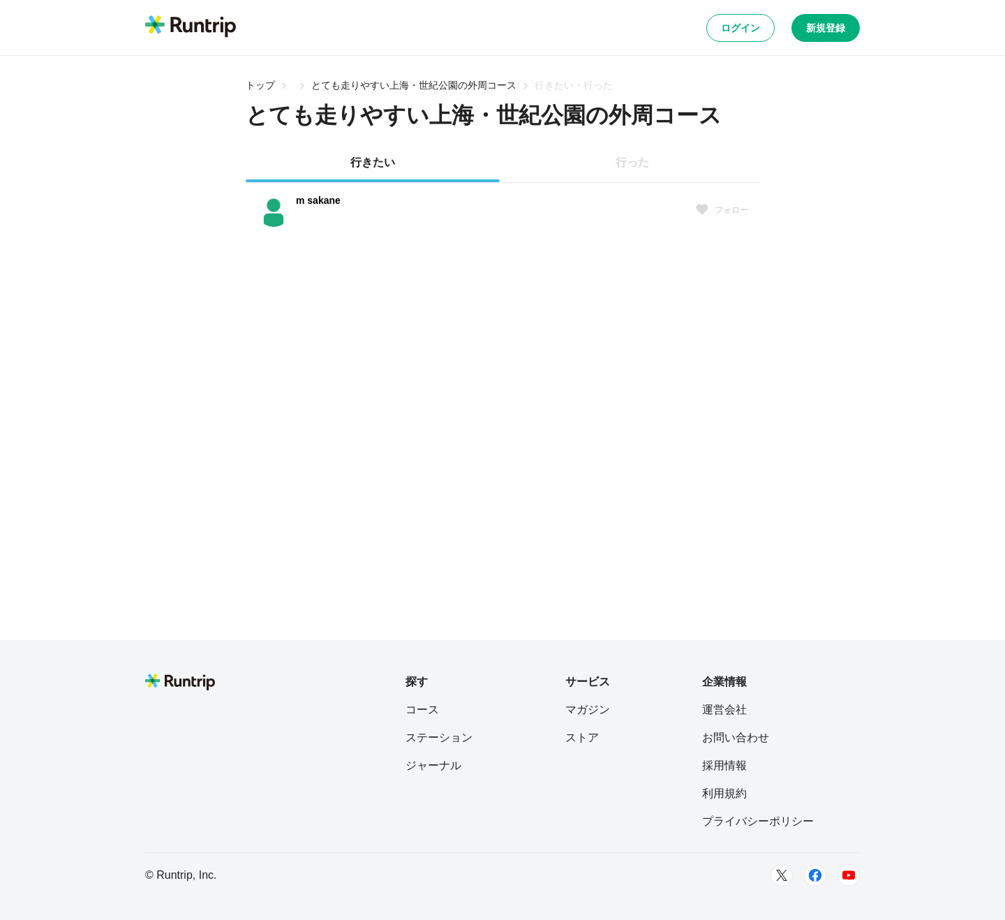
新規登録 (825, 28)
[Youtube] (849, 875)
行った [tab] (632, 162)
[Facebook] (815, 875)
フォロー (721, 210)
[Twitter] (781, 875)
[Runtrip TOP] (190, 27)
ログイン (740, 28)
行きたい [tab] (372, 162)
